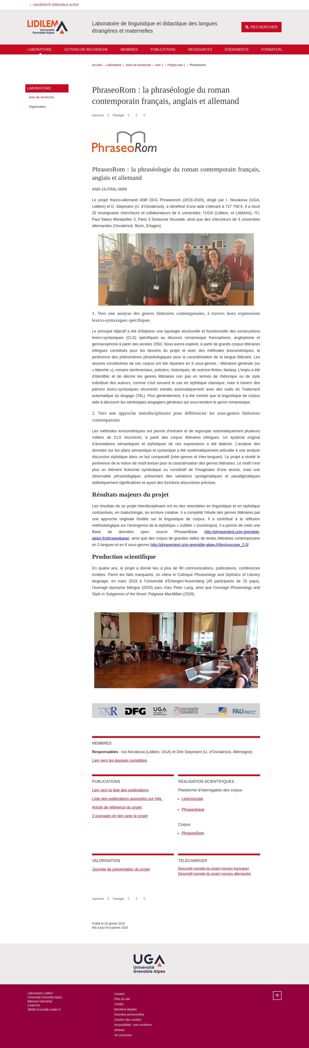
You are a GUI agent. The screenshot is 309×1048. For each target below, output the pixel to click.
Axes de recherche (138, 65)
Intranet (119, 1030)
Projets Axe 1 (176, 65)
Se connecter (123, 1035)
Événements (236, 49)
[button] (55, 5)
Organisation (37, 106)
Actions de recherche (86, 49)
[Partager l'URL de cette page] (144, 115)
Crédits (119, 1004)
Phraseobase (193, 809)
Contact (119, 994)
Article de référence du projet (117, 807)
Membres (129, 49)
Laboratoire (39, 49)
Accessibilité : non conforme (133, 1024)
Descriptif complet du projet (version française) (213, 868)
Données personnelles (129, 1014)
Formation (271, 49)
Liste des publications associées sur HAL (127, 799)
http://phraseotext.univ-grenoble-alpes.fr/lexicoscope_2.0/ (199, 545)
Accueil (97, 65)
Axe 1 (159, 65)
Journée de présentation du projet (121, 869)
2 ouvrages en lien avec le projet (120, 816)
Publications (163, 49)
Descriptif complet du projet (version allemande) (214, 874)
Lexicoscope (192, 799)
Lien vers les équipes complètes (119, 760)
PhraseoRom (193, 833)
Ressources (200, 49)
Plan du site (122, 999)
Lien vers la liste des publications (120, 790)
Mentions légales (125, 1009)
